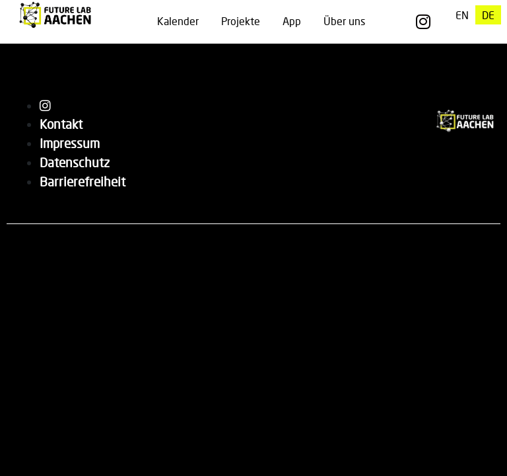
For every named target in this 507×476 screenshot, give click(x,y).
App (292, 21)
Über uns (344, 21)
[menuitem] (462, 14)
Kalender (178, 21)
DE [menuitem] (488, 15)
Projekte (240, 21)
